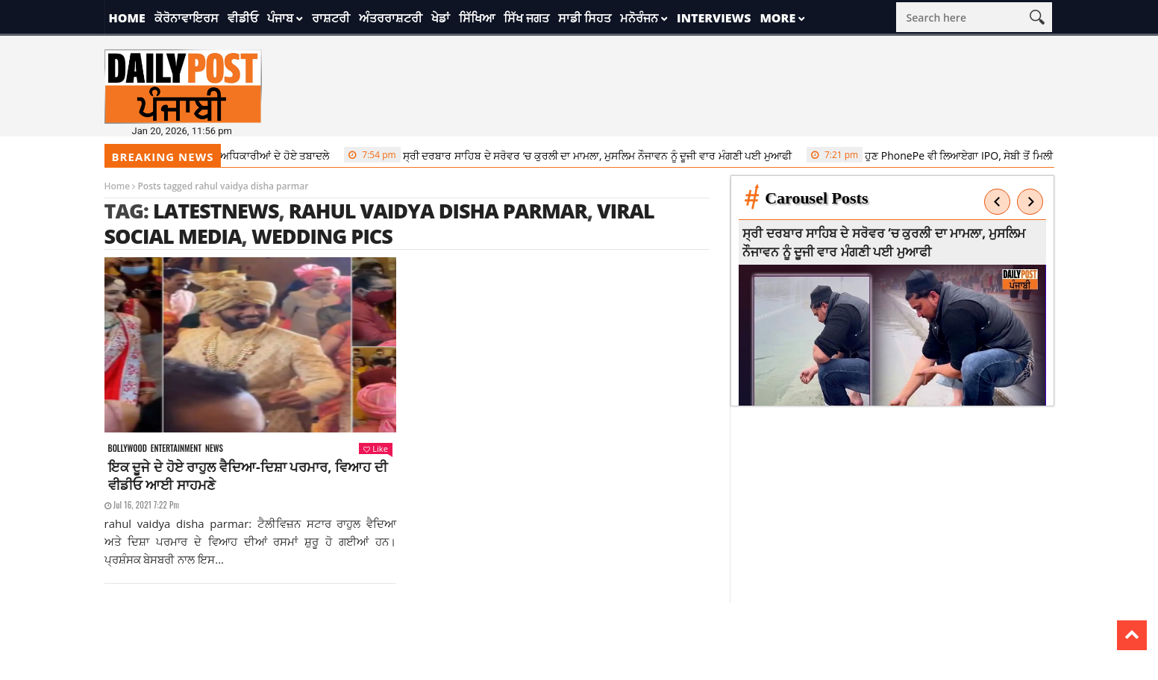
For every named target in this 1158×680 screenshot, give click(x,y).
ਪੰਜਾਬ (280, 18)
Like (375, 448)
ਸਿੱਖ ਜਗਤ (526, 18)
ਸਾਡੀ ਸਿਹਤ (584, 18)
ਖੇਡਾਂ (440, 18)
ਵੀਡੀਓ (243, 18)
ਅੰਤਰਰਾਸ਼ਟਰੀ (390, 18)
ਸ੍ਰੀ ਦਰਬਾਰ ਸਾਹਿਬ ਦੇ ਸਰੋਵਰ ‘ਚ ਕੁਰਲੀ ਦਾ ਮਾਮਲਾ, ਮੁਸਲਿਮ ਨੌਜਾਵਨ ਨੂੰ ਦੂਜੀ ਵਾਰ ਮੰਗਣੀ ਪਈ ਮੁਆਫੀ (573, 155)
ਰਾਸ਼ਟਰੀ (331, 18)
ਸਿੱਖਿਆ (477, 18)
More (777, 18)
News (214, 448)
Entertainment (176, 448)
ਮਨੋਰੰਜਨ (639, 18)
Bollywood (127, 448)
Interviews (714, 18)
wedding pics (321, 236)
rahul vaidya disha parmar (438, 210)
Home (127, 18)
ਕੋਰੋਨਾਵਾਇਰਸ (186, 18)
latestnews (216, 210)
